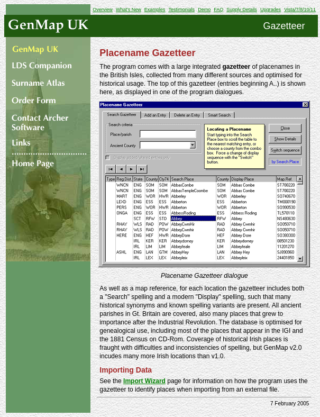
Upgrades (270, 9)
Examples (155, 9)
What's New (128, 9)
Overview (103, 9)
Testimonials (181, 9)
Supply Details (241, 9)
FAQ (218, 9)
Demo (204, 9)
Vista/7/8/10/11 (300, 9)
